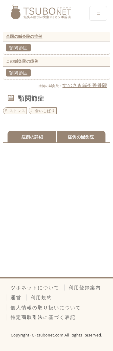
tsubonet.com (50, 335)
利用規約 (41, 297)
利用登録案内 (84, 287)
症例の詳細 (32, 137)
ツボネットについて (35, 287)
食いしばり (45, 110)
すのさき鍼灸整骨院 (84, 85)
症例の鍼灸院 (81, 137)
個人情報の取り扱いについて (46, 307)
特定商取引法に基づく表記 (43, 317)
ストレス (17, 110)
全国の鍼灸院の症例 (24, 36)
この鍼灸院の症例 (22, 61)
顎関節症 (18, 47)
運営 (16, 297)
